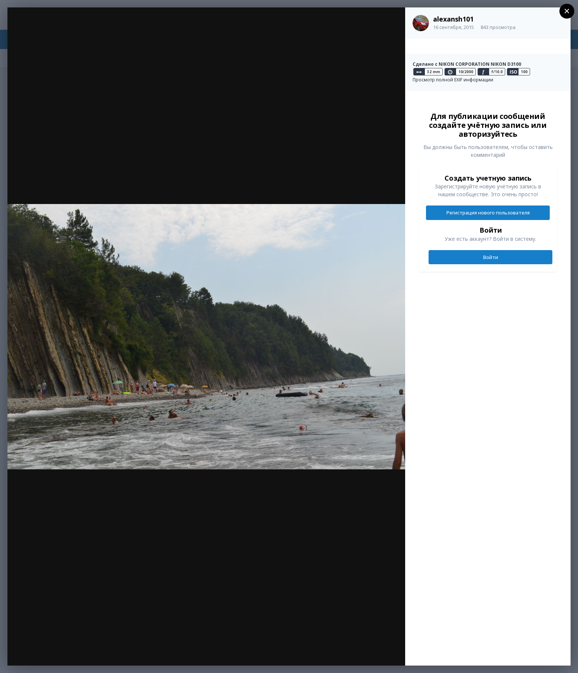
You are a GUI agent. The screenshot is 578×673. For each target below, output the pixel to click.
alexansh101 (453, 18)
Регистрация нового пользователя (488, 212)
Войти (490, 257)
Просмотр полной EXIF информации (453, 80)
